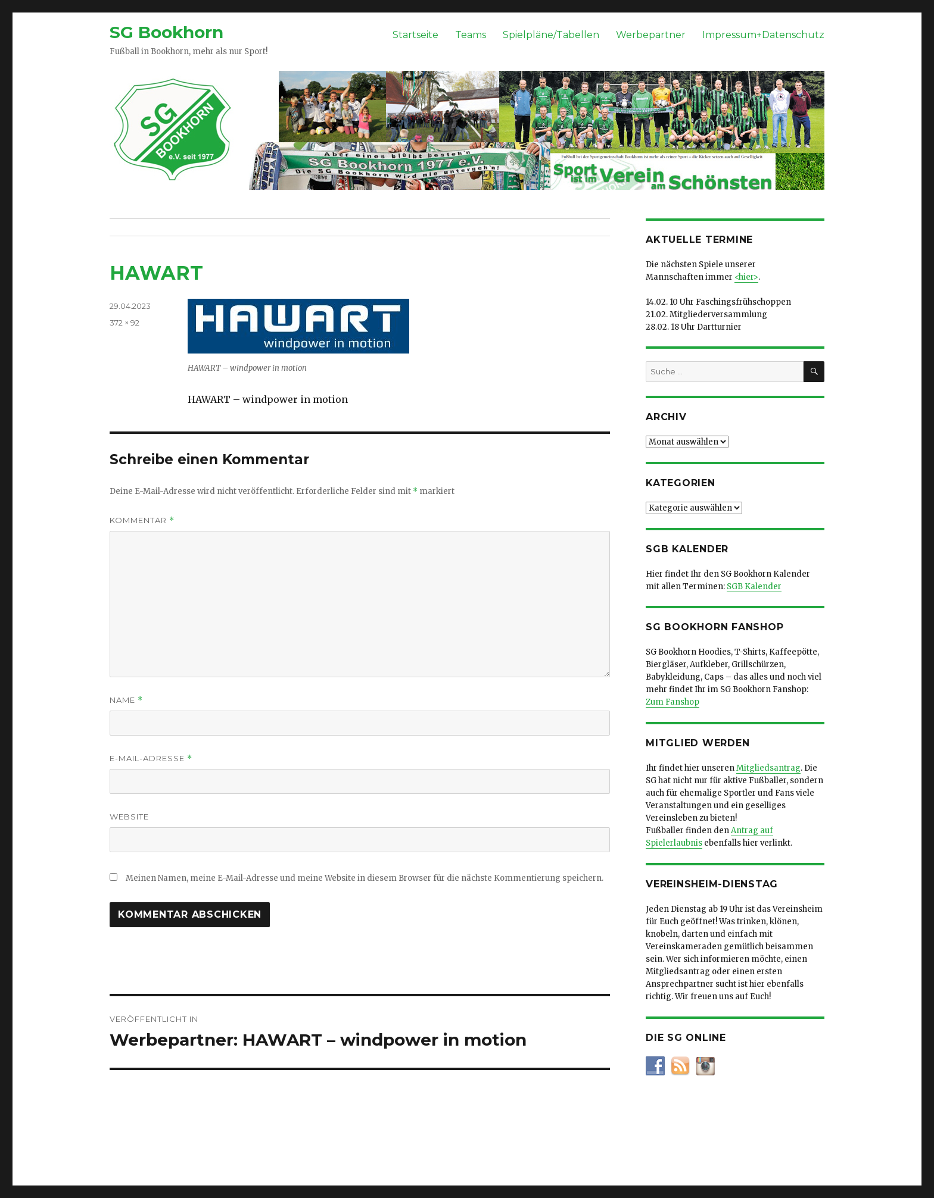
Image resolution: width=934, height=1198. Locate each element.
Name (126, 700)
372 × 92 (124, 322)
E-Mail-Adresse (151, 758)
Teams (470, 34)
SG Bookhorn (166, 32)
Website (129, 816)
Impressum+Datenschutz (763, 34)
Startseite (415, 34)
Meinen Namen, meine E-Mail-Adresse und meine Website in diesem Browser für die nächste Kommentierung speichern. (364, 878)
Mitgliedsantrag (768, 768)
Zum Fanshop (672, 702)
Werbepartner (651, 34)
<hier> (746, 277)
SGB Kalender (754, 586)
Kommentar (142, 520)
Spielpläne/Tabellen (551, 34)
